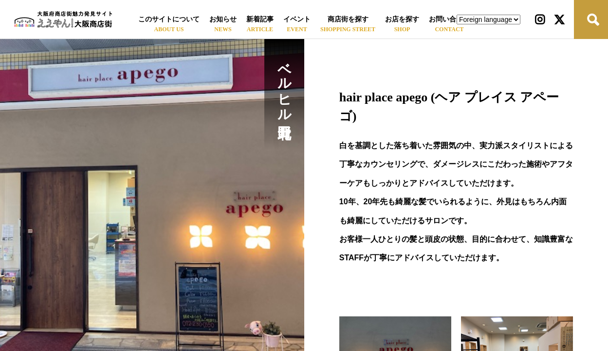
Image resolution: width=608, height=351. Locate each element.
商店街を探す (348, 19)
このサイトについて (169, 19)
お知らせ (223, 19)
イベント (297, 19)
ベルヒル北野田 (284, 85)
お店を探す (402, 19)
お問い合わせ (449, 19)
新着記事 (260, 19)
